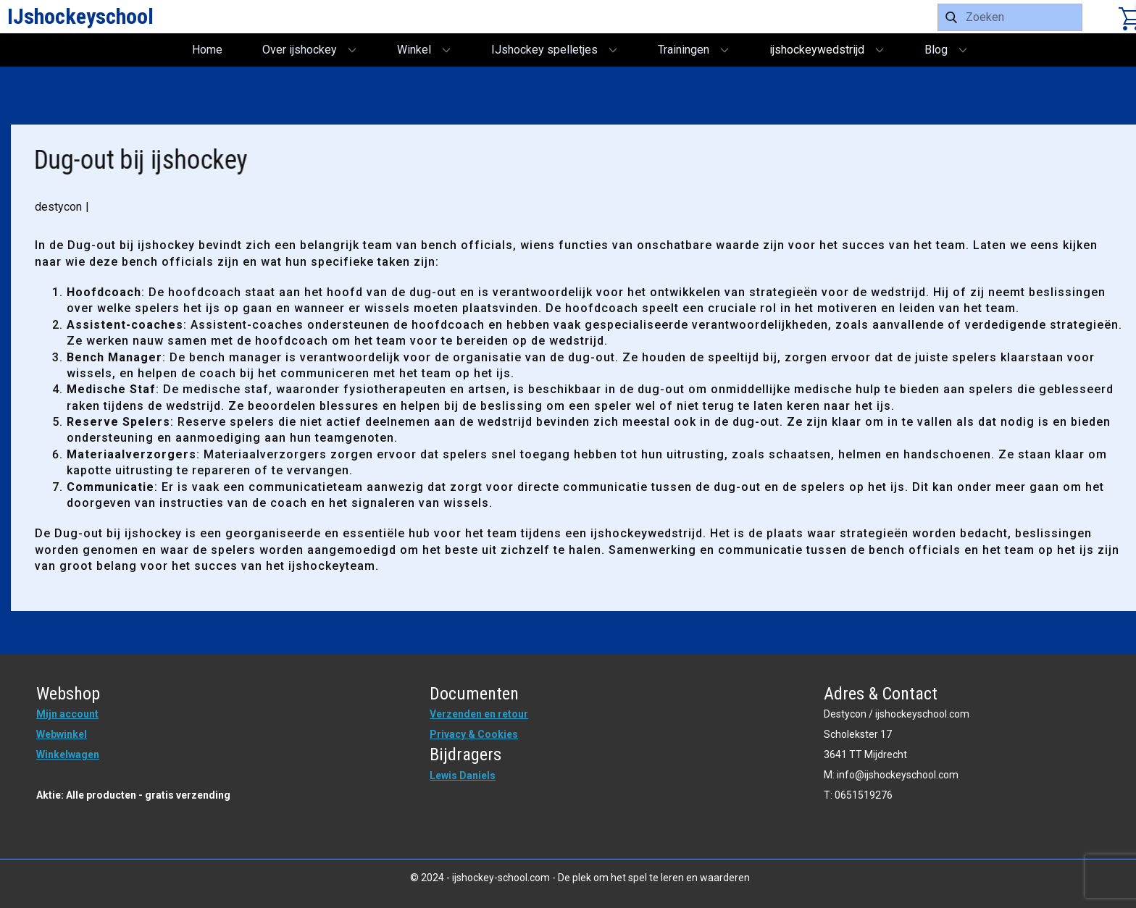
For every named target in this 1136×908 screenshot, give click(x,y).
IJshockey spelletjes (544, 49)
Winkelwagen (67, 754)
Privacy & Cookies (474, 734)
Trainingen (683, 49)
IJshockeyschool (80, 16)
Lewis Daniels (463, 775)
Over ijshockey (299, 49)
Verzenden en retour (479, 714)
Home (207, 49)
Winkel (414, 49)
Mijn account (67, 714)
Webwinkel (61, 734)
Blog (936, 49)
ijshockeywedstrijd (816, 49)
